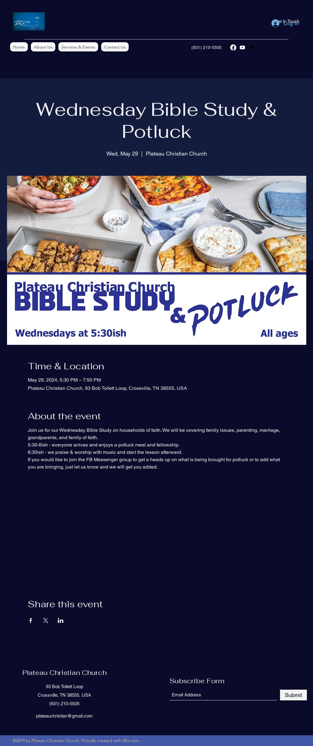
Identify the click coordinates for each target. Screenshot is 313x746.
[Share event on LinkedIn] (61, 620)
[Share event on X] (46, 620)
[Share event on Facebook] (31, 620)
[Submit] (293, 695)
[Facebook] (233, 47)
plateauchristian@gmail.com (64, 715)
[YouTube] (242, 47)
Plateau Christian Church (64, 672)
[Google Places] (252, 47)
